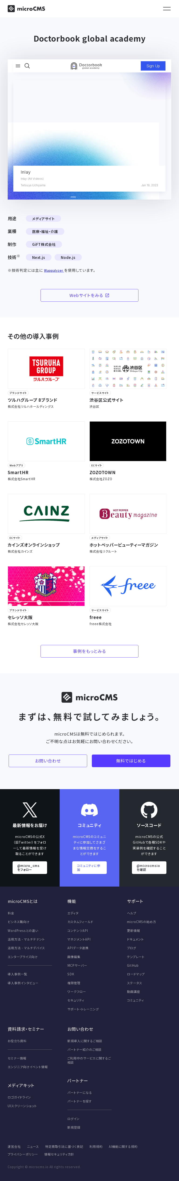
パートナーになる (79, 1093)
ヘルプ (131, 913)
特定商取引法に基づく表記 (64, 1146)
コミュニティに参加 (88, 867)
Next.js (38, 257)
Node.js (68, 257)
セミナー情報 (17, 1058)
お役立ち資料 (17, 1041)
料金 (11, 913)
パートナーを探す (79, 1101)
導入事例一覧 (17, 974)
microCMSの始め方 (141, 922)
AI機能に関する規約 (123, 1146)
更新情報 (133, 931)
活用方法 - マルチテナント (26, 939)
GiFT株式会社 (44, 244)
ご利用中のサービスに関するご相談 (89, 1060)
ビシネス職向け (19, 922)
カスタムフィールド (80, 922)
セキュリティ (75, 1000)
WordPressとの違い (23, 931)
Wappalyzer (54, 270)
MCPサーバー (77, 965)
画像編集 (73, 957)
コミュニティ (135, 1000)
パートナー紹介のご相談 (84, 1050)
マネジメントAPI (79, 939)
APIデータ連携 (78, 948)
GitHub (133, 965)
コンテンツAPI (77, 931)
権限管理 (73, 983)
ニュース (33, 1146)
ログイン (73, 1119)
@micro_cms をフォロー (28, 867)
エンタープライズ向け (23, 957)
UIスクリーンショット (22, 1106)
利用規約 (96, 1146)
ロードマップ (136, 974)
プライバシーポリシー (23, 1154)
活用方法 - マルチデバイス (26, 948)
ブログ (131, 948)
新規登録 (73, 1127)
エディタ (73, 913)
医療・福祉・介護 (45, 231)
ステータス (134, 983)
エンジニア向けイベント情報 (28, 1067)
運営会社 (14, 1146)
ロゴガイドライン (19, 1097)
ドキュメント (135, 939)
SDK (70, 974)
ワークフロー (76, 992)
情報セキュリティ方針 (59, 1154)
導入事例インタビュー (23, 983)
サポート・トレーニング (83, 1009)
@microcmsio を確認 (148, 867)
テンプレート (136, 957)
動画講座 (133, 992)
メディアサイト (43, 218)
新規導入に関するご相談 (84, 1041)
